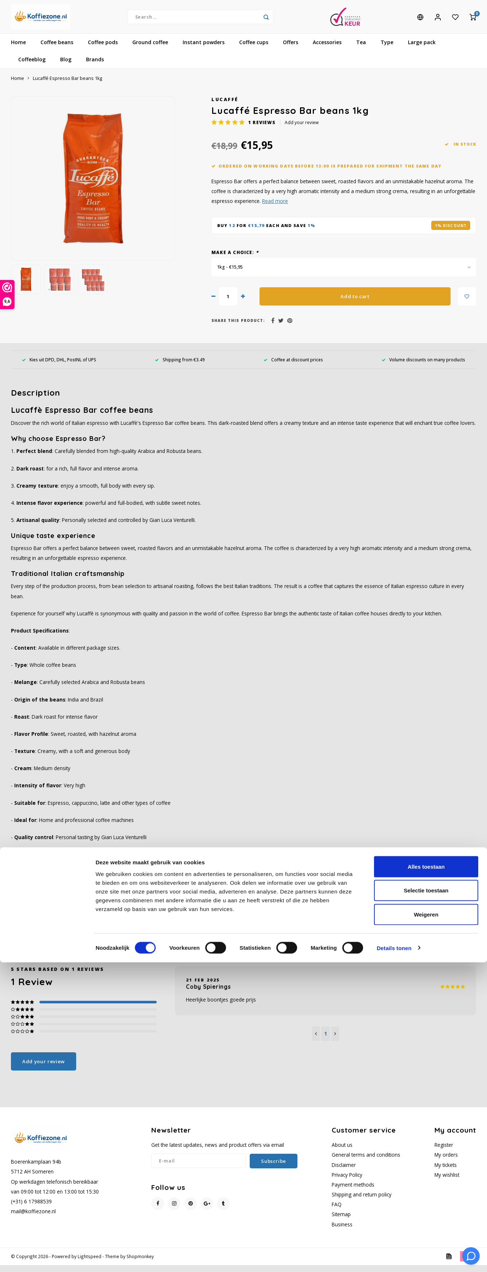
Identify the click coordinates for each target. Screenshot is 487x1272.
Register (444, 1151)
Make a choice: (234, 259)
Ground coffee (150, 49)
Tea (361, 49)
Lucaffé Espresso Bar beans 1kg (67, 85)
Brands (95, 66)
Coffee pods (103, 49)
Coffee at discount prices (293, 366)
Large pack (422, 49)
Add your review (302, 129)
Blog (65, 66)
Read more (275, 207)
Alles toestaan (426, 1176)
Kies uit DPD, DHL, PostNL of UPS (59, 366)
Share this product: (238, 327)
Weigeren (426, 1224)
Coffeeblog (32, 66)
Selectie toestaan (426, 1200)
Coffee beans (56, 49)
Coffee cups (253, 49)
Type (387, 49)
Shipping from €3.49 (180, 366)
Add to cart (354, 303)
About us (342, 1151)
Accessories (327, 49)
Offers (290, 49)
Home (18, 49)
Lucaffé (224, 106)
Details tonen (394, 1257)
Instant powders (204, 49)
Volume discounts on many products (423, 366)
